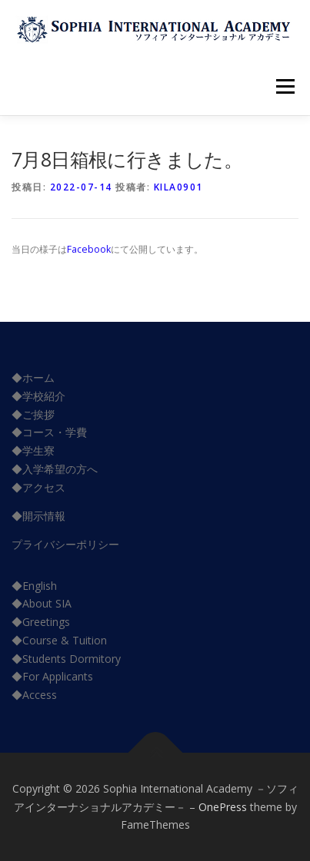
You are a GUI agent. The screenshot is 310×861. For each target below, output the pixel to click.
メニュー (285, 86)
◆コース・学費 (49, 432)
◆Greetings (41, 621)
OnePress (222, 807)
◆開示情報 (38, 515)
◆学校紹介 (38, 396)
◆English (34, 585)
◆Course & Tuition (59, 640)
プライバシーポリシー (65, 544)
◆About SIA (42, 603)
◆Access (34, 694)
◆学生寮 (33, 450)
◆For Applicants (52, 676)
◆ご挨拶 (33, 414)
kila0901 (178, 187)
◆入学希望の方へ (55, 469)
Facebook (89, 249)
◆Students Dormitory (66, 658)
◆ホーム (33, 377)
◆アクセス (38, 487)
